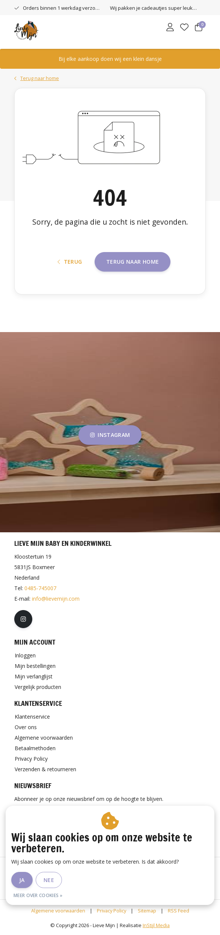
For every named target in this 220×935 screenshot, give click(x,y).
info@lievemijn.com (56, 598)
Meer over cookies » (38, 895)
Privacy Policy (111, 910)
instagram (110, 434)
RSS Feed (178, 910)
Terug (69, 261)
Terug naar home (132, 261)
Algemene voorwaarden (58, 910)
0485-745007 (40, 588)
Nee (49, 880)
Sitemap (147, 910)
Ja (22, 880)
